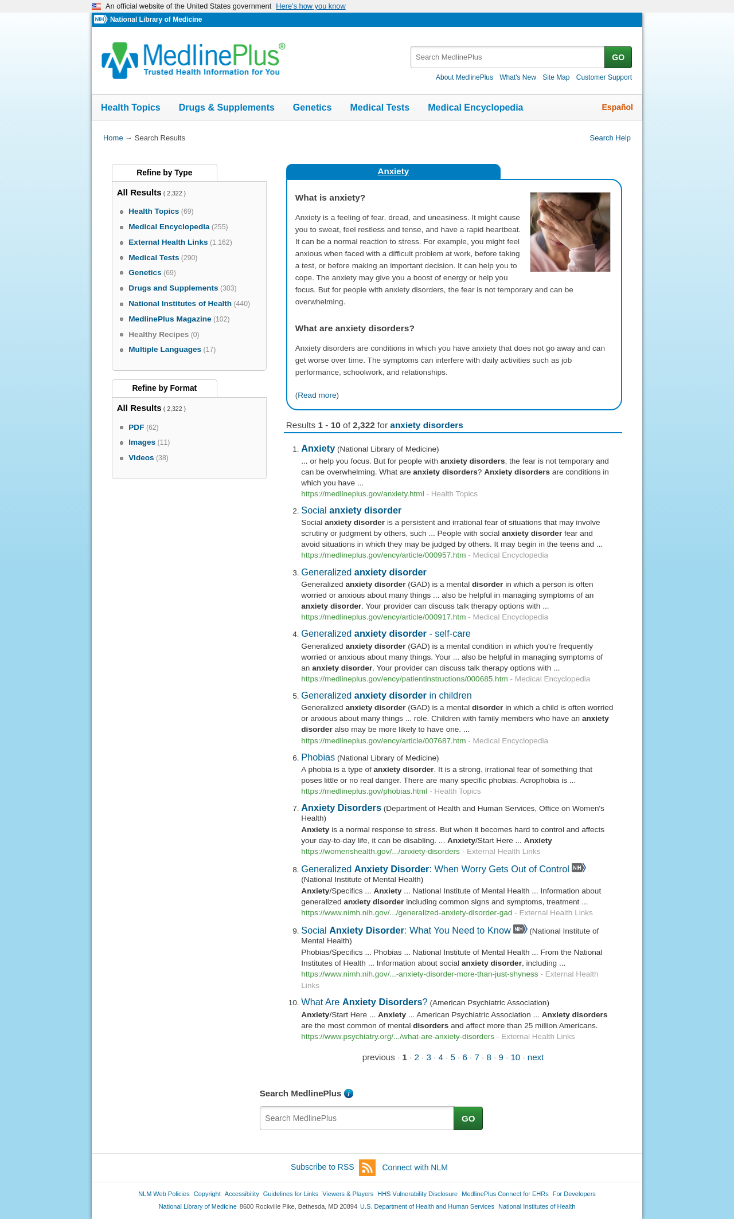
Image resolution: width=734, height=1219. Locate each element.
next (536, 1057)
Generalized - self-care (386, 633)
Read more (317, 395)
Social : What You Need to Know (405, 930)
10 (515, 1057)
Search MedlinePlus (301, 1093)
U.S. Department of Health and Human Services (427, 1206)
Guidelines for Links (290, 1193)
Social (351, 510)
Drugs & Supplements (227, 107)
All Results (139, 192)
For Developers (574, 1193)
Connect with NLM (415, 1167)
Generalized (364, 572)
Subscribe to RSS (333, 1167)
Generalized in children (386, 695)
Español (617, 107)
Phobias (318, 757)
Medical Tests (379, 107)
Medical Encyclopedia (475, 107)
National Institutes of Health (536, 1206)
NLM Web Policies (164, 1193)
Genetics (312, 107)
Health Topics (131, 107)
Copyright (207, 1193)
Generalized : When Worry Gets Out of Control (435, 869)
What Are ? (364, 1002)
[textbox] (508, 57)
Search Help (610, 138)
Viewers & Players (347, 1193)
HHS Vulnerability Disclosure (417, 1193)
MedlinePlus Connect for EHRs (505, 1193)
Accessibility (242, 1193)
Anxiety (393, 171)
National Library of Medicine (156, 19)
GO (618, 57)
